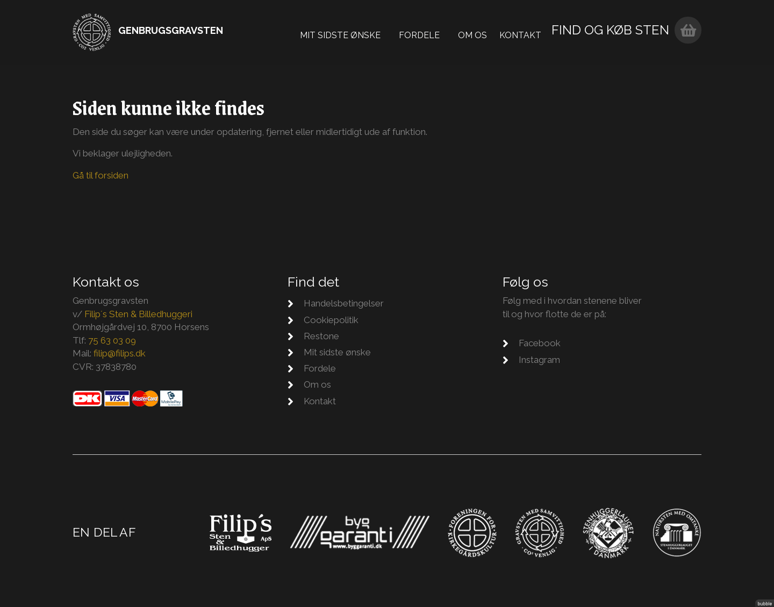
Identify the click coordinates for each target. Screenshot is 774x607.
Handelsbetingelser (344, 303)
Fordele (426, 32)
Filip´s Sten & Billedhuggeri (138, 314)
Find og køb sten (617, 30)
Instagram (539, 359)
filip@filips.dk (120, 353)
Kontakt (527, 32)
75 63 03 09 (112, 340)
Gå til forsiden (100, 175)
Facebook (540, 343)
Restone (321, 336)
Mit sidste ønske (347, 32)
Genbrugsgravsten (170, 30)
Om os (479, 32)
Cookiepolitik (331, 320)
